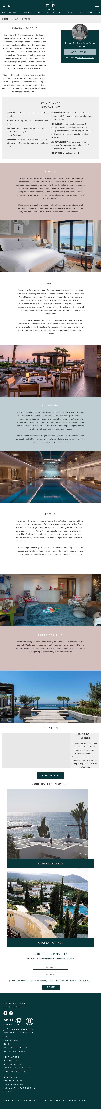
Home (6, 1044)
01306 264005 (85, 57)
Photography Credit (15, 1071)
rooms (27, 12)
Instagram (11, 1013)
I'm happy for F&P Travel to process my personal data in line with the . (50, 980)
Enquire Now (50, 775)
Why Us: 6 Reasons (14, 1051)
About (7, 1037)
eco (81, 12)
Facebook (5, 1013)
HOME (5, 19)
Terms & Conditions (15, 1100)
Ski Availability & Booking (19, 1088)
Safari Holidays (12, 1081)
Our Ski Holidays (13, 1064)
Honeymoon (10, 1077)
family (69, 12)
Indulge (81, 1100)
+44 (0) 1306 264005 (3, 5)
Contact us (9, 5)
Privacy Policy (82, 981)
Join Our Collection (15, 1047)
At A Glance (10, 12)
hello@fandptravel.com (15, 1007)
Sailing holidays (13, 1084)
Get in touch (79, 52)
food (39, 12)
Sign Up (51, 987)
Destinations (11, 1057)
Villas (7, 1091)
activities (54, 12)
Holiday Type (11, 1060)
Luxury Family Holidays (17, 1068)
